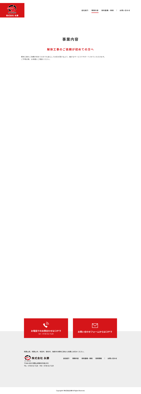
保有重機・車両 (107, 10)
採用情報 (98, 358)
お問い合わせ (125, 10)
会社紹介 (85, 10)
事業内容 (95, 10)
